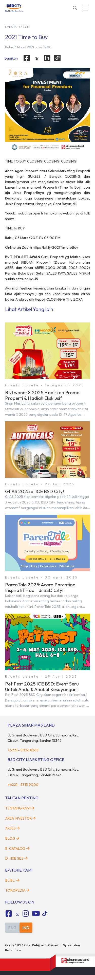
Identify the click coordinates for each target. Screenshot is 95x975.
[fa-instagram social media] (26, 914)
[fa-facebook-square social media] (9, 914)
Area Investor (20, 818)
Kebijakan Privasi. (45, 945)
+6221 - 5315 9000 (23, 784)
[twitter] (37, 59)
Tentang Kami (19, 808)
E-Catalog (17, 848)
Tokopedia (17, 890)
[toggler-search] (75, 8)
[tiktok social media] (17, 914)
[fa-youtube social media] (36, 914)
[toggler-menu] (85, 8)
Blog (12, 838)
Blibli (12, 880)
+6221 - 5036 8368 (23, 750)
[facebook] (27, 58)
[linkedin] (47, 58)
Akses (12, 828)
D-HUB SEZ (16, 858)
